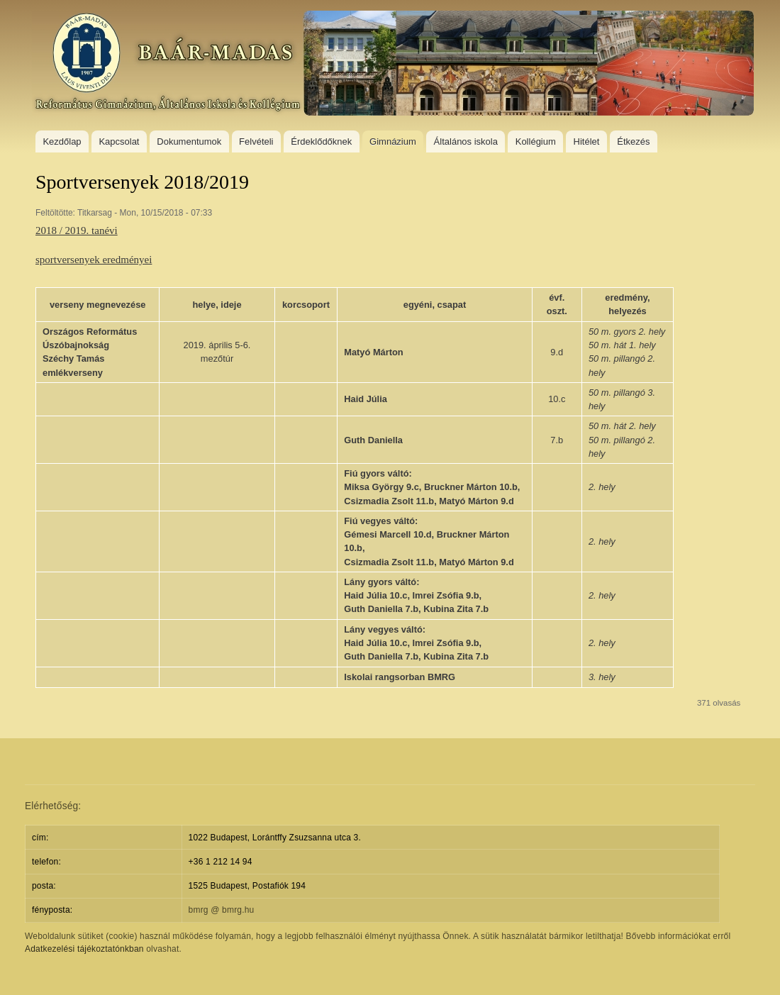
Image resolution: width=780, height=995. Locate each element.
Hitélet (587, 141)
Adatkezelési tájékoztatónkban (84, 949)
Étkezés (633, 141)
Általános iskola (466, 141)
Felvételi (256, 141)
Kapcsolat (119, 141)
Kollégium (536, 141)
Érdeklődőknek (321, 141)
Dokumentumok (189, 141)
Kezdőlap (62, 141)
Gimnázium (392, 141)
